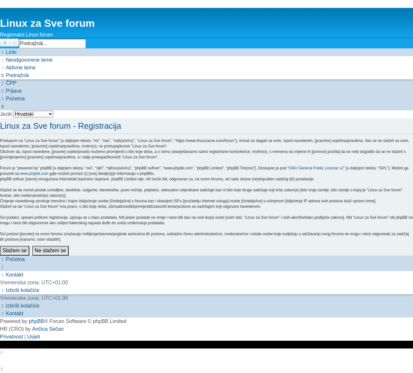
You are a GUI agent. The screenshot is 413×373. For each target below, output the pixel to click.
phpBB (36, 321)
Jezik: (6, 114)
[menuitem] (26, 60)
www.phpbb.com (34, 173)
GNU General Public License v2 (316, 168)
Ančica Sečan (48, 329)
